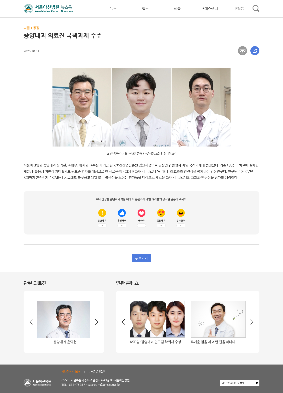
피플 (177, 8)
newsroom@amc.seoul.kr (103, 385)
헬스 (145, 8)
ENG (239, 8)
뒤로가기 (141, 258)
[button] (94, 323)
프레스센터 (209, 8)
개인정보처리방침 (71, 371)
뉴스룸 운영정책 (97, 371)
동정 (36, 28)
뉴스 (113, 8)
